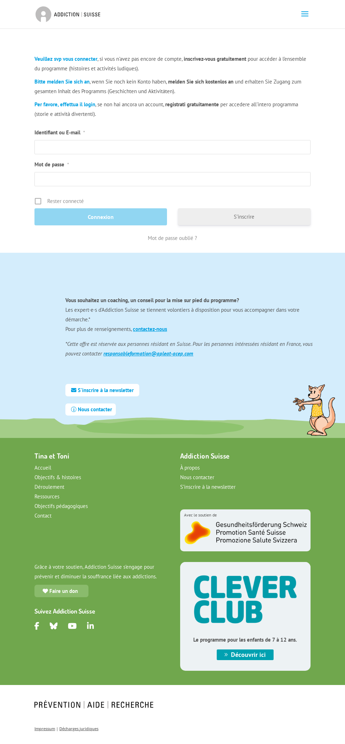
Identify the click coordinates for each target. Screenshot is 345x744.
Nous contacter (95, 409)
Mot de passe (51, 164)
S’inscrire (244, 216)
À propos (190, 467)
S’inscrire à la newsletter (208, 486)
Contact (43, 515)
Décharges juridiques (78, 728)
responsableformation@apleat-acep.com (148, 353)
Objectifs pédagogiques (61, 506)
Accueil (42, 467)
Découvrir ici (248, 655)
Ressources (46, 496)
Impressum (44, 728)
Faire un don (63, 591)
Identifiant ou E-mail (59, 132)
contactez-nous (150, 329)
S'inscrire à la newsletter (106, 390)
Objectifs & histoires (57, 477)
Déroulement (49, 486)
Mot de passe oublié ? (172, 238)
